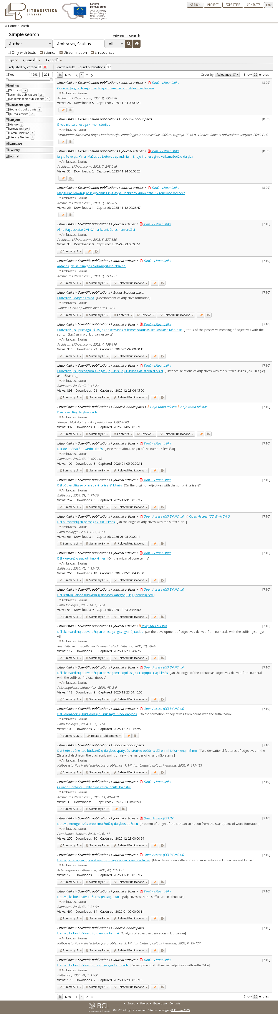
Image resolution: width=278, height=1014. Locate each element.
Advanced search (126, 35)
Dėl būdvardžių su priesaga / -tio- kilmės (86, 522)
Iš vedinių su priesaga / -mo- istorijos (83, 124)
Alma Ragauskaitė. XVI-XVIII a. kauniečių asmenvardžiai (96, 229)
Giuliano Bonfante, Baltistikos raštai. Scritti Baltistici (94, 787)
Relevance (226, 74)
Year (13, 74)
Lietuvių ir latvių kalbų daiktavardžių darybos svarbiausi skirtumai (103, 860)
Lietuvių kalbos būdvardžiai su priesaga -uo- (88, 897)
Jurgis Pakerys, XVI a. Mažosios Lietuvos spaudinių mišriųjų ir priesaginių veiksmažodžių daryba (125, 156)
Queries (30, 60)
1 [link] (82, 75)
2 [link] (87, 75)
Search (195, 5)
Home (12, 26)
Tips (11, 60)
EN (95, 283)
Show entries (256, 74)
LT (69, 251)
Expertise (232, 5)
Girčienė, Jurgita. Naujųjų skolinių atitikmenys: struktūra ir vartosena (105, 88)
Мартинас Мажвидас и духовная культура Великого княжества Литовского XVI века (121, 193)
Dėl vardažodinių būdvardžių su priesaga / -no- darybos (97, 714)
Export (52, 60)
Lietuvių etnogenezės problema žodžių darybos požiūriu (97, 824)
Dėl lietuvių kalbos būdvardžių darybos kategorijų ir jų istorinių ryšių (106, 595)
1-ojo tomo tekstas (163, 407)
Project (213, 5)
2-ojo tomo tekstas (193, 407)
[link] (76, 75)
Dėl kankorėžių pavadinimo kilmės (81, 558)
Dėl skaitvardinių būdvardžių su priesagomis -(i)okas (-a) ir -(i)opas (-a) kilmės (112, 673)
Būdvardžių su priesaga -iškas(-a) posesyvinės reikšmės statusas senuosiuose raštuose (119, 330)
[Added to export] (71, 109)
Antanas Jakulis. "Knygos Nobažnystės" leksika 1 (91, 266)
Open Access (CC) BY (158, 818)
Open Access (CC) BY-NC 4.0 (163, 516)
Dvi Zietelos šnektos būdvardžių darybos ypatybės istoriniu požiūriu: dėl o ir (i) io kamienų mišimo (127, 750)
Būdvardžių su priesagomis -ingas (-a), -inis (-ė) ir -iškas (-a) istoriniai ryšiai (110, 371)
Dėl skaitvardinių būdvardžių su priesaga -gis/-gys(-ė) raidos (100, 632)
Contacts (253, 5)
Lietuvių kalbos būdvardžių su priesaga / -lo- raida (93, 965)
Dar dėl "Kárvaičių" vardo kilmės (80, 449)
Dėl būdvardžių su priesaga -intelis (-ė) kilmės (89, 485)
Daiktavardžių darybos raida (77, 412)
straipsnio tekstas (154, 626)
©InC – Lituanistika (165, 82)
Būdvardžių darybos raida (75, 298)
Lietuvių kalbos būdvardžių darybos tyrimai (88, 933)
